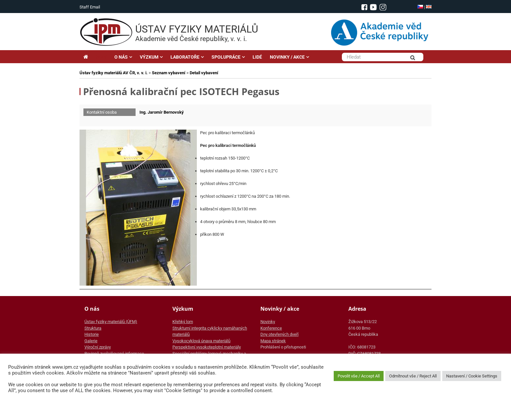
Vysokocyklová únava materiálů (201, 340)
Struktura (92, 328)
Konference (271, 328)
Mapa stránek (273, 340)
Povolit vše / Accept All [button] (359, 376)
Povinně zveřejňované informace (114, 353)
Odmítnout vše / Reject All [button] (413, 376)
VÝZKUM (149, 57)
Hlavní (95, 57)
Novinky (267, 321)
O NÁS (121, 57)
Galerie (90, 340)
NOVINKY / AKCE (287, 57)
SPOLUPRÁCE (226, 57)
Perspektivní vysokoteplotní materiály (206, 347)
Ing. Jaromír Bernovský (161, 112)
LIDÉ (257, 57)
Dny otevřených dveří (279, 334)
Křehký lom (182, 321)
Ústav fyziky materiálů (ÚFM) (110, 321)
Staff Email (90, 7)
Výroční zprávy (97, 347)
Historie (91, 334)
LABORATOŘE (184, 57)
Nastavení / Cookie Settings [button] (471, 376)
